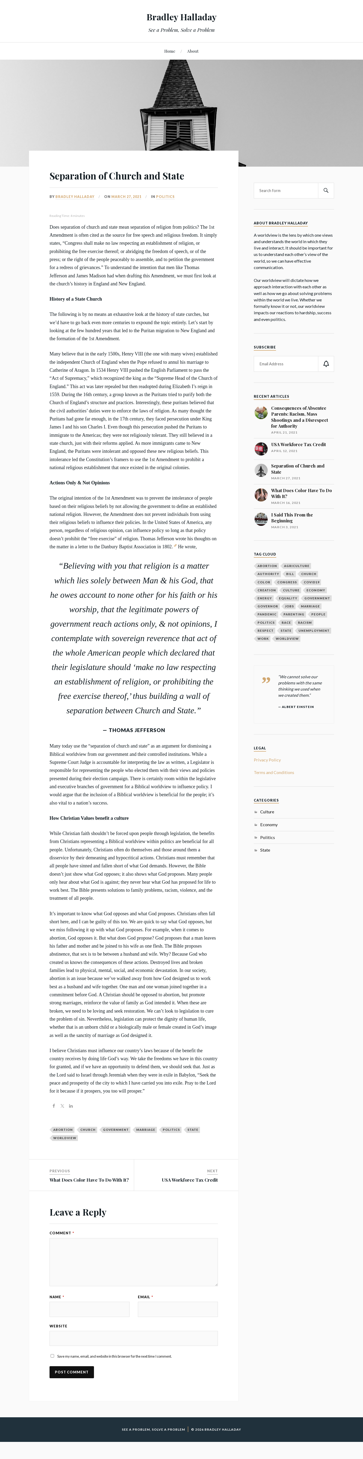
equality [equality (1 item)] (288, 598)
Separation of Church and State (120, 182)
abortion (63, 1145)
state (192, 1145)
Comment (62, 1248)
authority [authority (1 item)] (268, 574)
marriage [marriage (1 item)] (310, 606)
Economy (269, 824)
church (88, 1145)
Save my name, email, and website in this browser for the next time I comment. (114, 1374)
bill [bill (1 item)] (290, 574)
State (265, 849)
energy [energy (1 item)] (265, 598)
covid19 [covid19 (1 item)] (311, 582)
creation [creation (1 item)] (267, 590)
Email (145, 1312)
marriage (145, 1145)
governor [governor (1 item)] (268, 606)
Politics (165, 212)
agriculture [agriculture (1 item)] (296, 566)
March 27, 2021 (126, 212)
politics (171, 1145)
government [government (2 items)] (317, 598)
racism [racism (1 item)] (305, 622)
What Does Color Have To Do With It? (89, 1195)
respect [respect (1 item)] (266, 630)
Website (58, 1342)
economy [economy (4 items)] (316, 590)
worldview (64, 1153)
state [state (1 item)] (286, 630)
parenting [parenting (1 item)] (293, 614)
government (116, 1145)
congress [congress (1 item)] (287, 582)
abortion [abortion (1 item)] (267, 566)
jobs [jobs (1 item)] (289, 606)
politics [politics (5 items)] (266, 622)
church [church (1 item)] (308, 574)
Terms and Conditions (274, 772)
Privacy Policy (267, 759)
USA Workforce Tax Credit (190, 1195)
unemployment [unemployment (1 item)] (314, 630)
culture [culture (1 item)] (291, 590)
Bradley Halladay (181, 16)
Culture (267, 811)
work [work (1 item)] (263, 638)
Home (169, 51)
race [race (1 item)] (286, 622)
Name (57, 1312)
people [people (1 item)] (318, 614)
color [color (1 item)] (264, 582)
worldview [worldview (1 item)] (287, 638)
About (193, 51)
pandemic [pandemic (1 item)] (267, 614)
